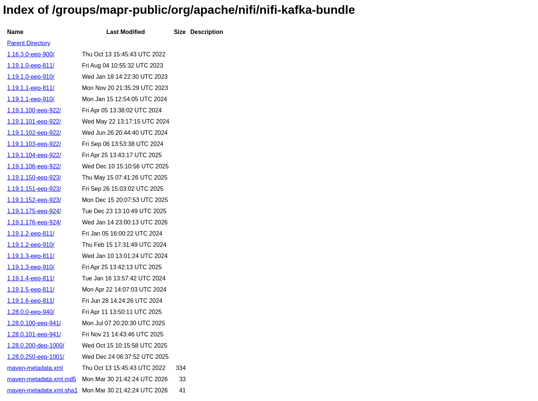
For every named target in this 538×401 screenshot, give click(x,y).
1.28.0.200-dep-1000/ (35, 345)
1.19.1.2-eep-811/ (30, 233)
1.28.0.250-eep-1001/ (35, 357)
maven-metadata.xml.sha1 (42, 390)
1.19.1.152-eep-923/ (34, 200)
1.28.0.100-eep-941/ (34, 323)
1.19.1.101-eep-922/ (34, 121)
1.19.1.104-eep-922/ (34, 155)
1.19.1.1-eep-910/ (30, 99)
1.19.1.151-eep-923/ (34, 189)
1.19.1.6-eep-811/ (30, 301)
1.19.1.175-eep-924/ (34, 211)
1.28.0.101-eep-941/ (34, 334)
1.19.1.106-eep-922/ (34, 166)
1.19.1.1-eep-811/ (30, 88)
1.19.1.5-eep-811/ (30, 289)
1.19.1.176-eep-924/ (34, 222)
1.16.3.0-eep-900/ (30, 54)
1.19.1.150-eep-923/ (34, 177)
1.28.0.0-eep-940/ (30, 312)
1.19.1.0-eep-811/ (30, 65)
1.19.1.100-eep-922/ (34, 110)
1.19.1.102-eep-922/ (34, 133)
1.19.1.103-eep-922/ (34, 144)
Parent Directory (28, 43)
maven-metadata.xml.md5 (41, 379)
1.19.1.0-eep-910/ (30, 77)
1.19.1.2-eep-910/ (30, 245)
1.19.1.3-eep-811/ (30, 256)
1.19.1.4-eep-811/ (30, 278)
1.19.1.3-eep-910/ (30, 267)
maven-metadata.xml (35, 368)
